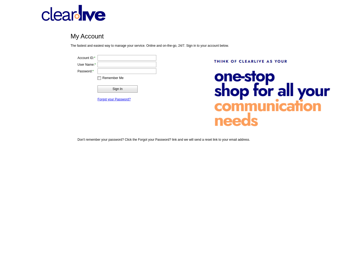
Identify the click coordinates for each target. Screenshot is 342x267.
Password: (84, 71)
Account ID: (85, 58)
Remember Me (112, 78)
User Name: (86, 64)
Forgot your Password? (114, 99)
